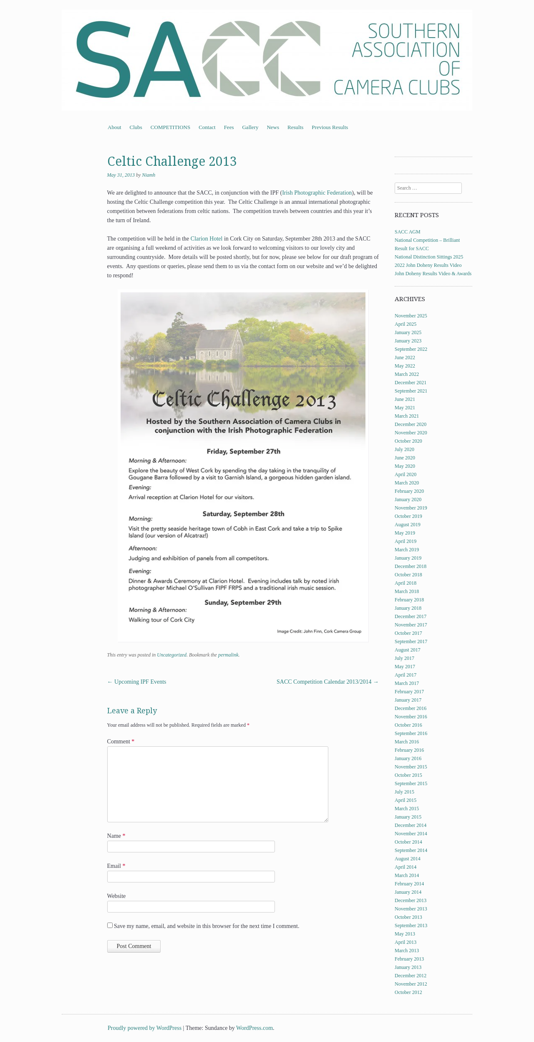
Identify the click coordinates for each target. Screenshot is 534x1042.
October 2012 (408, 992)
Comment (121, 741)
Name (116, 836)
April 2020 (405, 474)
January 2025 (408, 332)
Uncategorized (171, 655)
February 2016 (409, 750)
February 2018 (409, 600)
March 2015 (407, 808)
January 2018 (408, 608)
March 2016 (407, 742)
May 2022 (405, 366)
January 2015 (408, 817)
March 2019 (407, 550)
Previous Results (330, 127)
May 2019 (405, 533)
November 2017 (411, 625)
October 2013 (408, 917)
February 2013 (409, 959)
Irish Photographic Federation (317, 193)
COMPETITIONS (170, 127)
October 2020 (408, 441)
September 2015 (411, 783)
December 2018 (410, 566)
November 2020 (411, 433)
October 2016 (408, 725)
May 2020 (405, 466)
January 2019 (408, 558)
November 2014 (411, 834)
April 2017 (405, 675)
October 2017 (408, 633)
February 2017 (409, 692)
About (114, 127)
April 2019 (405, 541)
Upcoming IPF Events (136, 682)
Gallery (250, 127)
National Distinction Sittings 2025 (429, 257)
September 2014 (411, 850)
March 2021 (407, 416)
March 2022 (407, 374)
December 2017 (410, 616)
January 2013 (408, 967)
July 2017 (404, 658)
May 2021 (405, 408)
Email (116, 866)
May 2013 (405, 934)
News (273, 127)
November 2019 (411, 508)
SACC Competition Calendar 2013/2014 (328, 682)
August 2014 (408, 859)
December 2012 (410, 976)
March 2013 (407, 950)
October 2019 (408, 516)
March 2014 (407, 875)
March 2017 (407, 683)
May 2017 (405, 666)
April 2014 (405, 867)
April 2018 (405, 583)
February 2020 (409, 491)
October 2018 (408, 575)
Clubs (136, 127)
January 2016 (408, 758)
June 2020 (405, 458)
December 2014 (410, 825)
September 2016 (411, 733)
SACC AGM (408, 232)
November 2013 (411, 909)
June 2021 (405, 399)
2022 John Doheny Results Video (428, 265)
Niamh (148, 175)
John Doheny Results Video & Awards (433, 273)
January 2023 (408, 341)
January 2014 (408, 892)
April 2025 (405, 324)
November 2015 (411, 767)
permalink (228, 655)
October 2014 (408, 842)
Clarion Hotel (207, 239)
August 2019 (408, 524)
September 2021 (411, 391)
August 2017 (408, 650)
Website (116, 896)
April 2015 (405, 800)
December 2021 (410, 382)
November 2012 (411, 984)
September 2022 (411, 349)
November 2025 (411, 316)
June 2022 (405, 357)
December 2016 (410, 708)
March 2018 (407, 591)
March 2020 (407, 483)
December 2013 (410, 900)
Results (295, 127)
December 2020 (410, 424)
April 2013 (405, 942)
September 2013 (411, 925)
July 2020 (404, 449)
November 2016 (411, 717)
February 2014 (409, 884)
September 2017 (411, 641)
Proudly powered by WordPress (144, 1028)
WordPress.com (254, 1028)
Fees (229, 127)
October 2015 (408, 775)
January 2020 (408, 499)
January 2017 (408, 700)
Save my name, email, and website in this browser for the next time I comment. (206, 926)
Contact (207, 127)
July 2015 (404, 792)
